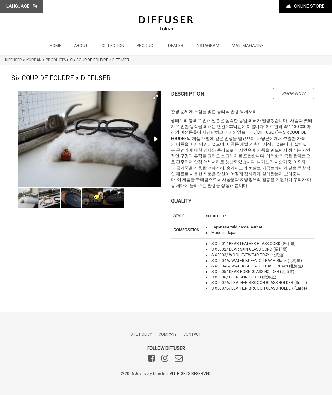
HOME (55, 45)
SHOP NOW (293, 93)
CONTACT (192, 334)
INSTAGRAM (207, 45)
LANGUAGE (21, 6)
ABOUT (81, 45)
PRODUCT (146, 45)
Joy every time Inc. (152, 373)
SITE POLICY (141, 334)
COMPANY (168, 334)
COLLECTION (112, 45)
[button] (155, 97)
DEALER (175, 45)
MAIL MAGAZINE (248, 45)
